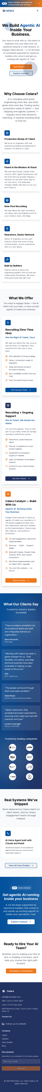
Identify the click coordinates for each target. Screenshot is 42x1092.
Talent (4, 1035)
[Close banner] (39, 3)
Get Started (21, 67)
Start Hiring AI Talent (21, 390)
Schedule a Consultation (21, 971)
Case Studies (7, 1042)
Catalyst (5, 1039)
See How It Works (21, 478)
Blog (4, 1046)
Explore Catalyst (21, 73)
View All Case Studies (21, 865)
